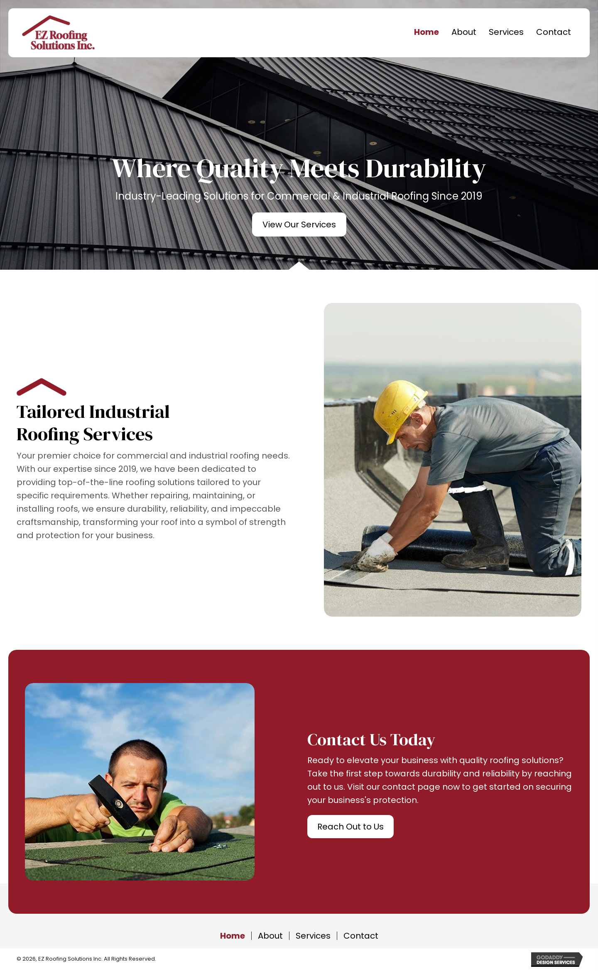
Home (232, 936)
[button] (299, 224)
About (270, 936)
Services (313, 936)
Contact (360, 936)
